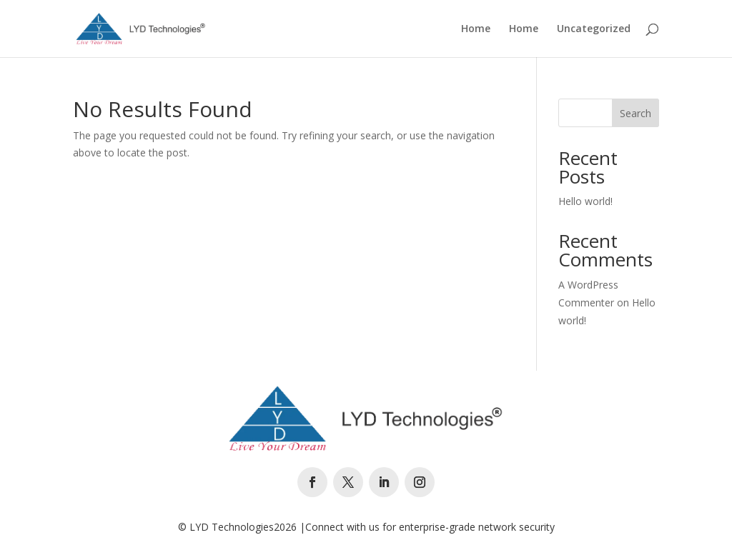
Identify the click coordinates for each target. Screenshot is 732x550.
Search (635, 113)
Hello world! (585, 201)
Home (475, 29)
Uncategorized (593, 29)
